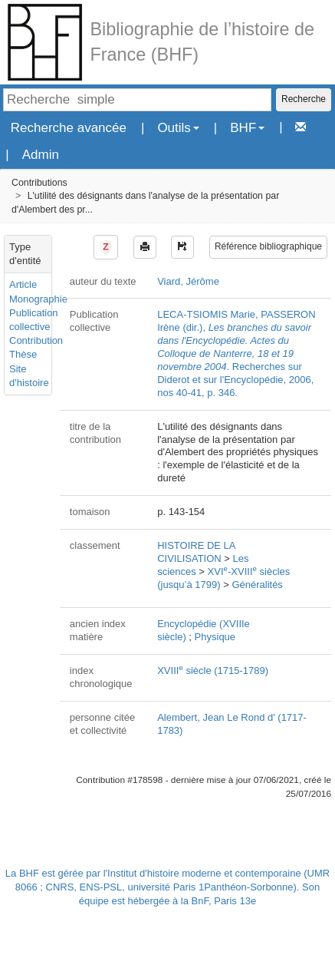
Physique (215, 637)
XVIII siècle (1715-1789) (212, 670)
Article (23, 284)
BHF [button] (247, 128)
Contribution (36, 340)
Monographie (38, 299)
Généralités (257, 584)
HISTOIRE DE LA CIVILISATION (196, 552)
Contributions (39, 182)
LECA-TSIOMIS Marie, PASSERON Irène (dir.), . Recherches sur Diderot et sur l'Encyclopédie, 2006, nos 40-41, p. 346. (236, 353)
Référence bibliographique (268, 246)
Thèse (23, 354)
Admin (40, 154)
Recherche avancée (68, 128)
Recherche (303, 99)
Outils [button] (178, 128)
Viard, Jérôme (188, 281)
